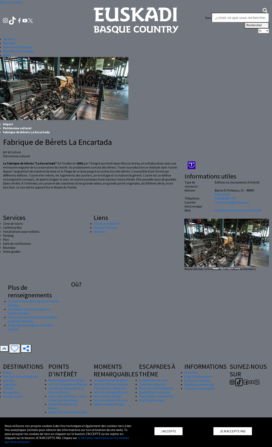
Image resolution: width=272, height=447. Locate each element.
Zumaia (8, 388)
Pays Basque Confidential (156, 396)
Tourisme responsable (199, 388)
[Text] (240, 17)
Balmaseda (222, 194)
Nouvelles (191, 372)
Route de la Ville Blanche (156, 388)
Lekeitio (8, 380)
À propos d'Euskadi (197, 380)
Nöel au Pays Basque (107, 396)
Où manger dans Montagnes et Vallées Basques (29, 311)
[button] (265, 10)
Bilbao (7, 372)
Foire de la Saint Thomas (111, 400)
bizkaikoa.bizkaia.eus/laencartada (238, 210)
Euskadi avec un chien (153, 380)
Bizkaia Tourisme (105, 228)
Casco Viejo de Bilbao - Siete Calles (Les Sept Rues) (67, 398)
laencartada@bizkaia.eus (232, 202)
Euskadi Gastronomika (154, 392)
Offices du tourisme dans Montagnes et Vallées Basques (32, 319)
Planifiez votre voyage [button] (18, 51)
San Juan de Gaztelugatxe (20, 376)
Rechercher (256, 25)
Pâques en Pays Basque (109, 404)
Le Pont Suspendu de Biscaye (67, 384)
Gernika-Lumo (13, 396)
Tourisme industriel (152, 384)
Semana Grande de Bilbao (111, 380)
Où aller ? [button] (9, 39)
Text (208, 18)
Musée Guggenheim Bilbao (66, 380)
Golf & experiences (151, 400)
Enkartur (100, 232)
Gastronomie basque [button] (17, 47)
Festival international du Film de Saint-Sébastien (111, 386)
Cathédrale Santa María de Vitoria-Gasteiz (66, 390)
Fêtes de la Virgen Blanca (111, 392)
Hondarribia (11, 392)
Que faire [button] (9, 43)
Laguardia (9, 384)
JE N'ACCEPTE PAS (233, 431)
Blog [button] (6, 55)
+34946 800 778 (225, 198)
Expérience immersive (199, 384)
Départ (8, 124)
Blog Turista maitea (198, 376)
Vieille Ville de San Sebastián (67, 412)
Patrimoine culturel (17, 128)
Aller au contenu (11, 2)
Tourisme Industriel (107, 223)
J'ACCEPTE (168, 431)
